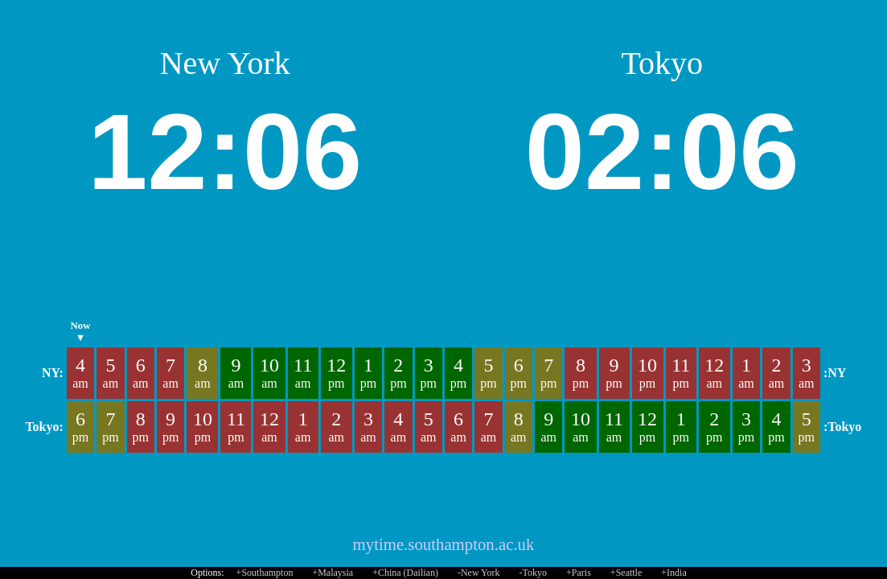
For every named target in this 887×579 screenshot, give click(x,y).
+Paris (578, 572)
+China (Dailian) (405, 572)
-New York (479, 572)
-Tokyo (533, 572)
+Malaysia (332, 572)
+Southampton (265, 572)
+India (673, 572)
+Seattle (626, 572)
